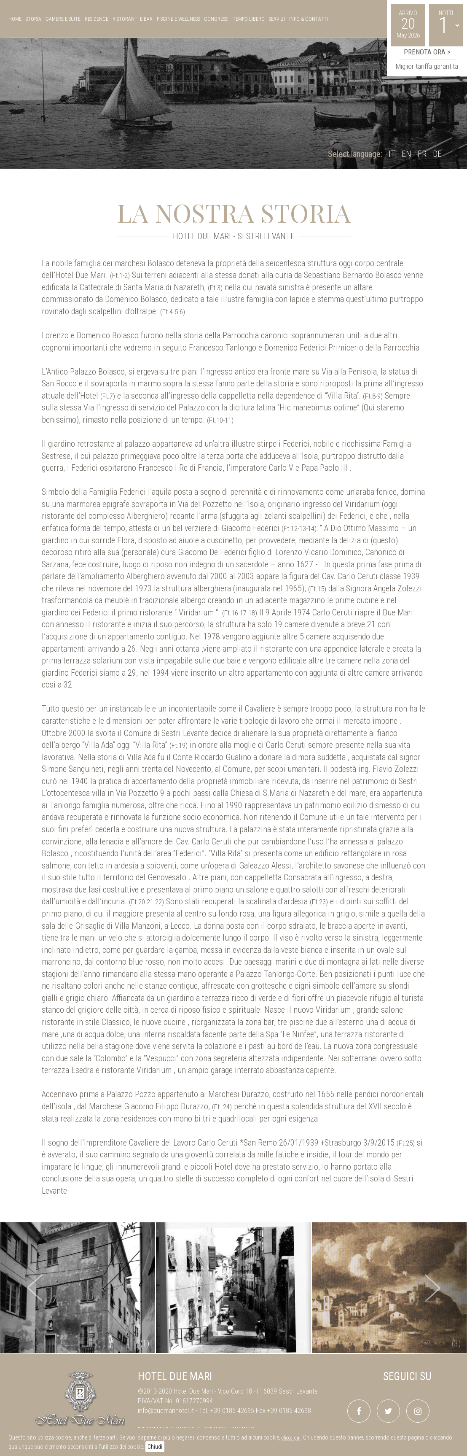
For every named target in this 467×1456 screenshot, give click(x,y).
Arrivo (408, 13)
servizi (277, 19)
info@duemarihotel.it (166, 1411)
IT (392, 154)
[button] (35, 1288)
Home (14, 19)
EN (406, 154)
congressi (216, 19)
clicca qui (291, 1438)
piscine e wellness (178, 19)
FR (422, 154)
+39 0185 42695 (232, 1411)
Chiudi (155, 1446)
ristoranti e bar (133, 19)
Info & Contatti (308, 19)
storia (33, 19)
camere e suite (63, 19)
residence (96, 19)
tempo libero (249, 19)
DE (437, 154)
